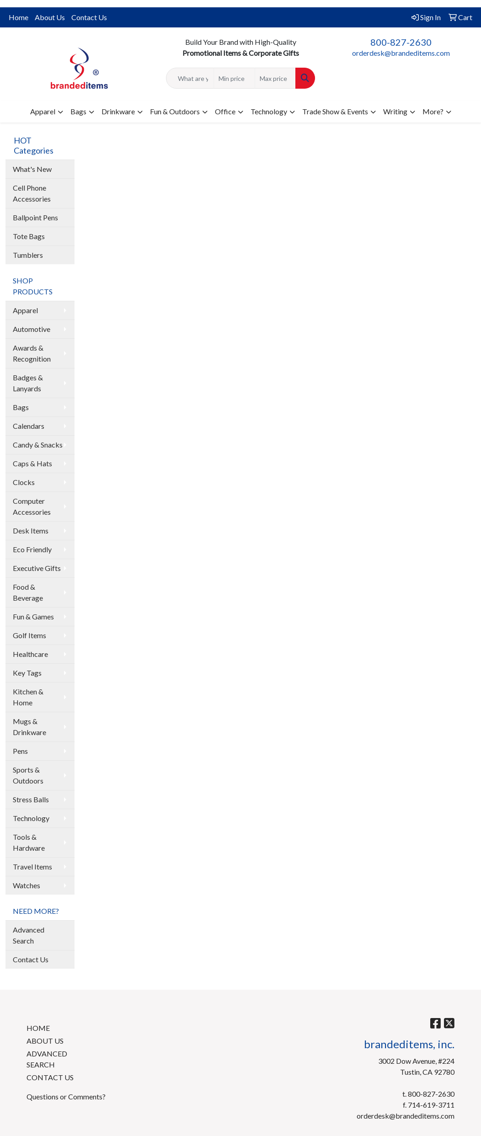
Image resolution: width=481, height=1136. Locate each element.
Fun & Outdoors (175, 111)
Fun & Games (33, 616)
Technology (269, 111)
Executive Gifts (37, 568)
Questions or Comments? (66, 1096)
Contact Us (89, 17)
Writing (395, 111)
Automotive (31, 329)
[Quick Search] (190, 78)
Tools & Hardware (29, 842)
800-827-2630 (401, 42)
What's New (32, 169)
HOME (38, 1028)
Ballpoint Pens (35, 217)
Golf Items (29, 635)
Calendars (28, 425)
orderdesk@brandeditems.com (401, 52)
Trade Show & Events (335, 111)
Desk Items (30, 530)
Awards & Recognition (32, 353)
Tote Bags (29, 236)
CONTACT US (50, 1077)
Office (225, 111)
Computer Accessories (32, 506)
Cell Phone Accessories (32, 193)
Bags (78, 111)
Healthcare (30, 654)
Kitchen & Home (28, 697)
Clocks (24, 482)
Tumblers (28, 255)
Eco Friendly (32, 549)
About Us (50, 17)
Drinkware (118, 111)
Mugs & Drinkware (29, 726)
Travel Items (32, 866)
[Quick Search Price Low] (234, 78)
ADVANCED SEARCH (47, 1059)
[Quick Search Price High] (275, 78)
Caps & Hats (32, 463)
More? (433, 111)
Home (18, 17)
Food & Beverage (28, 592)
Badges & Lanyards (28, 383)
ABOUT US (45, 1040)
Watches (26, 885)
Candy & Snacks (38, 444)
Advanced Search (28, 935)
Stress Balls (31, 799)
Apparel (42, 111)
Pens (20, 751)
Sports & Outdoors (28, 775)
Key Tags (27, 672)
